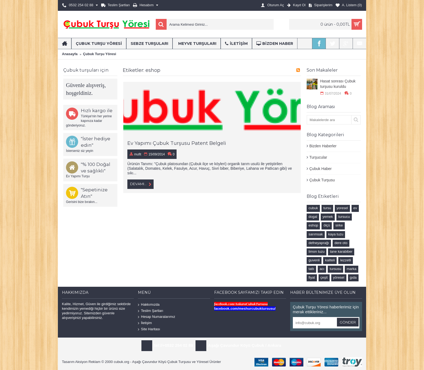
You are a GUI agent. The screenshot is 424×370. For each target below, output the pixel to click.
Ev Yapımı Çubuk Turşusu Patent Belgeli (176, 143)
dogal (313, 217)
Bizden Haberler (322, 146)
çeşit (324, 277)
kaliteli (330, 260)
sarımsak (316, 234)
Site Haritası (149, 329)
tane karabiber (341, 251)
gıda (353, 277)
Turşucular (318, 157)
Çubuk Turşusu (322, 180)
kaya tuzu (335, 234)
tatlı (311, 269)
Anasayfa (70, 54)
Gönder (348, 322)
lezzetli (345, 260)
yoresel (342, 208)
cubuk (313, 208)
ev (355, 208)
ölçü (326, 225)
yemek (328, 217)
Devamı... (140, 184)
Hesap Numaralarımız (156, 317)
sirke (339, 225)
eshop (313, 225)
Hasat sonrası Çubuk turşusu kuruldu (338, 84)
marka (351, 269)
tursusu (335, 269)
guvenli (314, 260)
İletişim (145, 323)
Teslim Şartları (150, 311)
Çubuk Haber (320, 168)
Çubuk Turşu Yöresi (99, 54)
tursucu (344, 217)
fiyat (312, 277)
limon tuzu (316, 251)
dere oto (340, 243)
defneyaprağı (319, 243)
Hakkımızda (149, 304)
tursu (327, 208)
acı (322, 269)
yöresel (339, 277)
